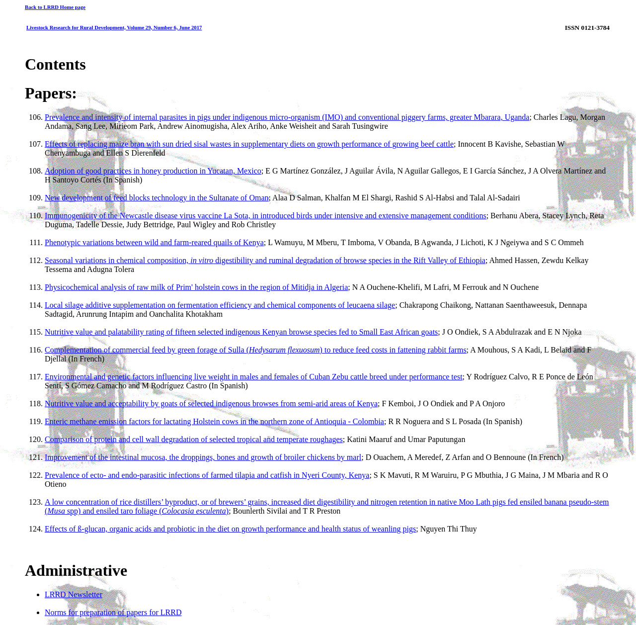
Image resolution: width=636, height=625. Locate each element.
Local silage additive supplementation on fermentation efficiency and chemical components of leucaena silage (220, 305)
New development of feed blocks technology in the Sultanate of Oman (157, 197)
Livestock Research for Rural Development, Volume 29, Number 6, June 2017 (114, 27)
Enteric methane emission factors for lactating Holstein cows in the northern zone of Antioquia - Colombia (214, 421)
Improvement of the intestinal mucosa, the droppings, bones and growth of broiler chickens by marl (203, 457)
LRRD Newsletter (73, 594)
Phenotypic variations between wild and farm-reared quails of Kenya (154, 242)
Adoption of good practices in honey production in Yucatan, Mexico (153, 171)
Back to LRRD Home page (55, 7)
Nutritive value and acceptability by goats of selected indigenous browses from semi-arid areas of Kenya (211, 403)
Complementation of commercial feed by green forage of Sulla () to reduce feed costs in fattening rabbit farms (256, 350)
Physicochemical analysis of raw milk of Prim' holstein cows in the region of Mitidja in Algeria (196, 287)
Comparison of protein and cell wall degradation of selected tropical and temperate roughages (194, 439)
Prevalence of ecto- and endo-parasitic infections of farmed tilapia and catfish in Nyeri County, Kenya (207, 475)
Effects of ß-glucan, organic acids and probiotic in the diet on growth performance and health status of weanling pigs (230, 529)
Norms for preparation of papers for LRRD (113, 612)
